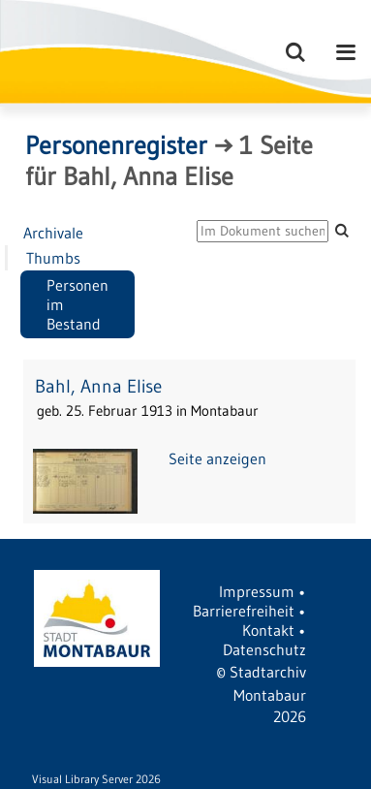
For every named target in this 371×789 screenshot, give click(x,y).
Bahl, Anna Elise (98, 386)
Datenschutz (264, 649)
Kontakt (268, 630)
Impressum (256, 591)
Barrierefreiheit (243, 610)
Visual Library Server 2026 (96, 779)
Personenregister (116, 145)
